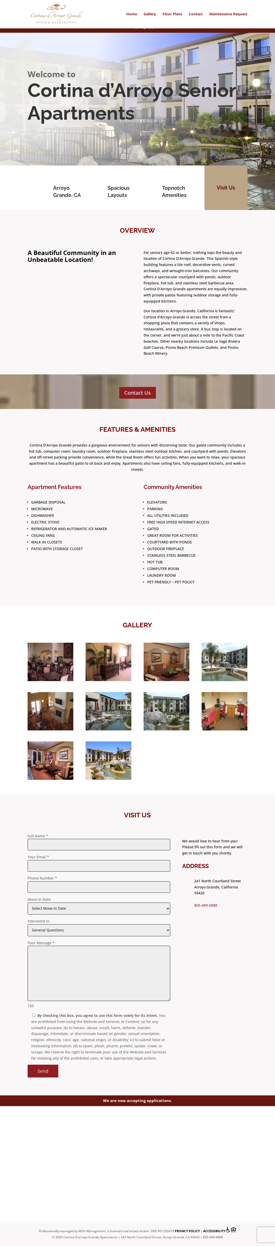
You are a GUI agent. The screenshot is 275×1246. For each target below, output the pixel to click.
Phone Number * (42, 878)
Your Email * (38, 856)
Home (131, 15)
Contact (196, 15)
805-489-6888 (205, 905)
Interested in (39, 921)
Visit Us (226, 188)
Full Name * (38, 835)
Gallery (150, 15)
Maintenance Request (228, 15)
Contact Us (137, 392)
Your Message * (41, 942)
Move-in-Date (39, 899)
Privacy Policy (187, 1231)
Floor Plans (172, 15)
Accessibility (214, 1231)
